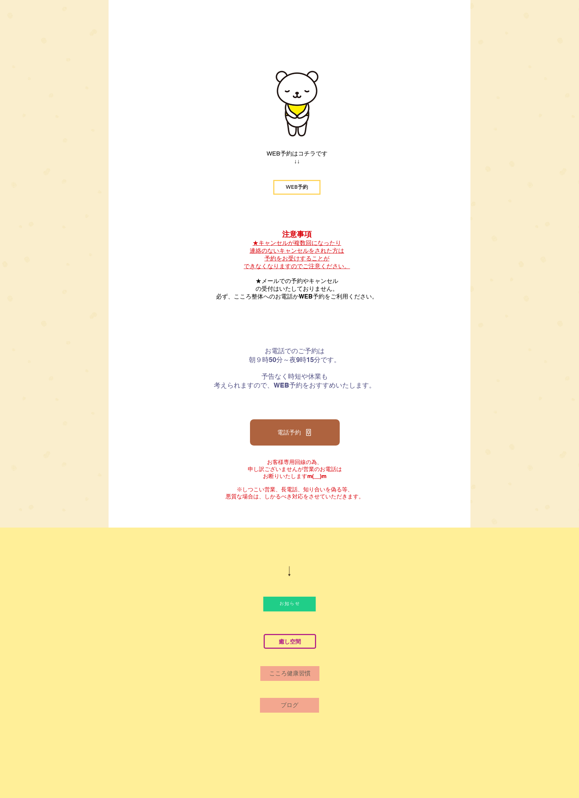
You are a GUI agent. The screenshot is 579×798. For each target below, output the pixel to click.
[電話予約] (295, 432)
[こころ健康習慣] (289, 673)
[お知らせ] (289, 604)
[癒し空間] (290, 641)
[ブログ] (289, 705)
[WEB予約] (297, 187)
